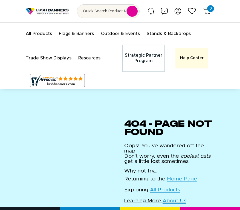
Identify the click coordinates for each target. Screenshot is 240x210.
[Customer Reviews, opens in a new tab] (57, 75)
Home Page (182, 173)
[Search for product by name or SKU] (108, 11)
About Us (174, 195)
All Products (165, 184)
